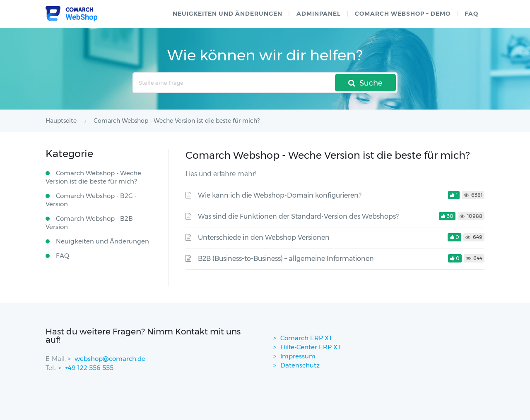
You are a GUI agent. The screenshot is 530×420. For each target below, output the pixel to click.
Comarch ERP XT (306, 338)
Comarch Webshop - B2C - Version (91, 200)
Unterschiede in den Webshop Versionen (264, 237)
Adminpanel (318, 13)
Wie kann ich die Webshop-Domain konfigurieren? (279, 195)
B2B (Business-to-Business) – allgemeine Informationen (286, 258)
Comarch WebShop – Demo (402, 13)
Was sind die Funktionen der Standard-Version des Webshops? (298, 216)
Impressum (298, 356)
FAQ (471, 13)
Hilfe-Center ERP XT (310, 347)
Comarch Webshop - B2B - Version (91, 223)
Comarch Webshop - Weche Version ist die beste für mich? (93, 177)
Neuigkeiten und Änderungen (227, 13)
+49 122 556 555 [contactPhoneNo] (89, 368)
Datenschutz (300, 365)
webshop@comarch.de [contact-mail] (110, 359)
